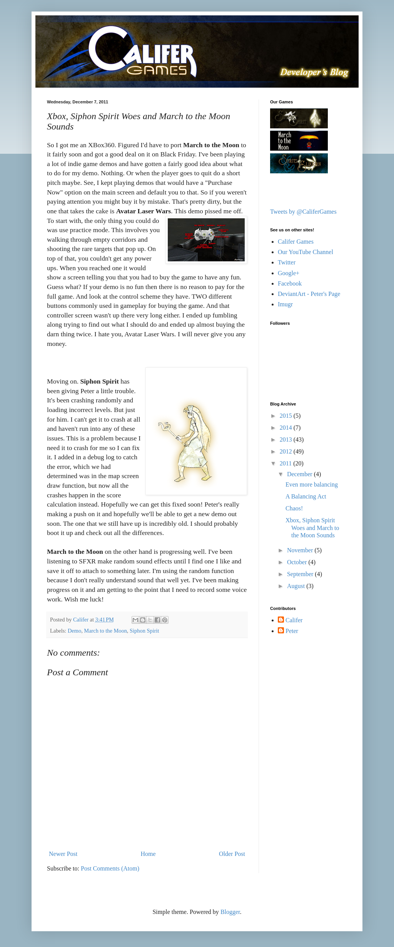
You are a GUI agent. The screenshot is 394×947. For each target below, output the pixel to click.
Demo (74, 631)
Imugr (285, 304)
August (296, 586)
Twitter (287, 262)
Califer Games (296, 241)
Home (148, 854)
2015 (287, 415)
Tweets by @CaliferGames (303, 211)
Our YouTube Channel (305, 252)
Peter (291, 631)
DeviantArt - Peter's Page (309, 294)
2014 (287, 427)
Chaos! (294, 508)
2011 (286, 463)
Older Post (232, 854)
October (298, 562)
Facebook (290, 283)
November (301, 550)
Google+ (288, 273)
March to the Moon (105, 631)
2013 (287, 439)
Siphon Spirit (144, 631)
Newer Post (63, 854)
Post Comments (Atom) (110, 868)
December (300, 474)
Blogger (230, 912)
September (301, 574)
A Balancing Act (305, 496)
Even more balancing (311, 484)
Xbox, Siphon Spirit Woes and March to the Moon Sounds (312, 527)
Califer (293, 620)
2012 (287, 451)
